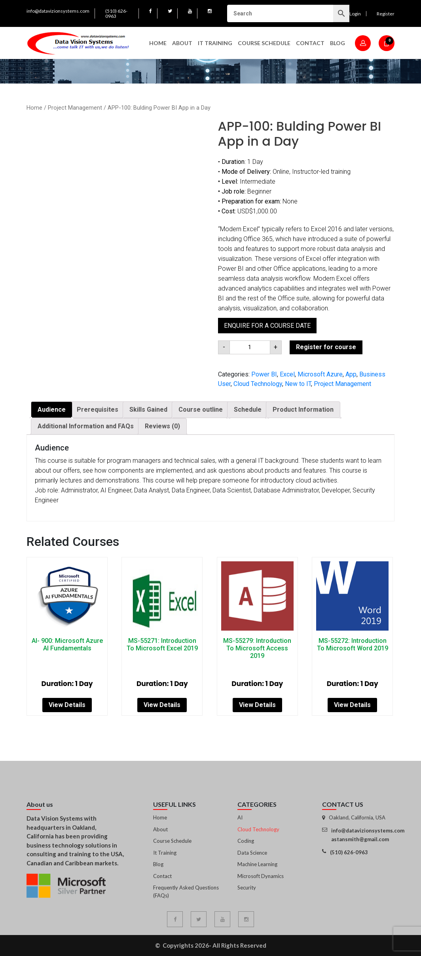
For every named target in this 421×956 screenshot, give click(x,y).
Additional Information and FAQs (86, 426)
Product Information (303, 409)
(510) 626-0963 (116, 13)
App (351, 374)
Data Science (252, 853)
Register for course (326, 347)
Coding (245, 841)
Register (385, 14)
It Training (164, 853)
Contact (310, 43)
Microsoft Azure (320, 374)
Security (246, 887)
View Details (67, 705)
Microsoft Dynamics (260, 876)
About (182, 43)
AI (240, 817)
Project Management (75, 107)
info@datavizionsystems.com (58, 11)
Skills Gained (148, 409)
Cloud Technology (257, 384)
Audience (52, 409)
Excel (287, 374)
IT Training (215, 43)
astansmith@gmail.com (360, 839)
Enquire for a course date (267, 325)
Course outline (200, 409)
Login (355, 14)
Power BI (264, 374)
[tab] (51, 409)
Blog (337, 43)
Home (158, 43)
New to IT (298, 384)
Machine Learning (257, 864)
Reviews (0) (162, 426)
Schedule (248, 409)
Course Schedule (264, 43)
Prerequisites (97, 409)
